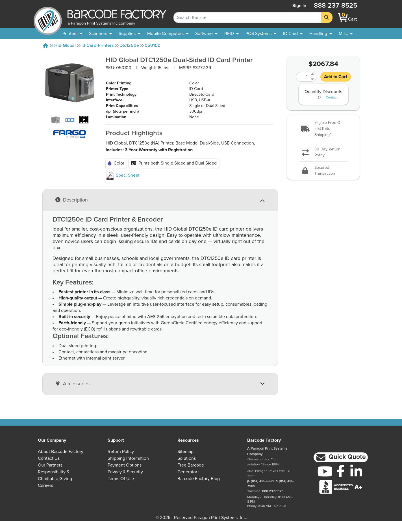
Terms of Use (121, 478)
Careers (45, 485)
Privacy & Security (125, 472)
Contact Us (49, 458)
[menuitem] (72, 33)
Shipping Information (128, 458)
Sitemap (185, 451)
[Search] (327, 17)
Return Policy (121, 451)
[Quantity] (303, 77)
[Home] (45, 45)
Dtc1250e (129, 45)
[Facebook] (340, 471)
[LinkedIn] (356, 471)
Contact (332, 97)
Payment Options (125, 465)
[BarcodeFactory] (48, 17)
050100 (152, 45)
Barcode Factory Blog (198, 478)
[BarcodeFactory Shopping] (343, 17)
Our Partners (50, 465)
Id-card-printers (97, 45)
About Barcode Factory (60, 451)
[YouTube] (324, 471)
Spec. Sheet (123, 175)
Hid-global (65, 45)
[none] (345, 33)
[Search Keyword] (247, 17)
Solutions (186, 458)
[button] (323, 129)
